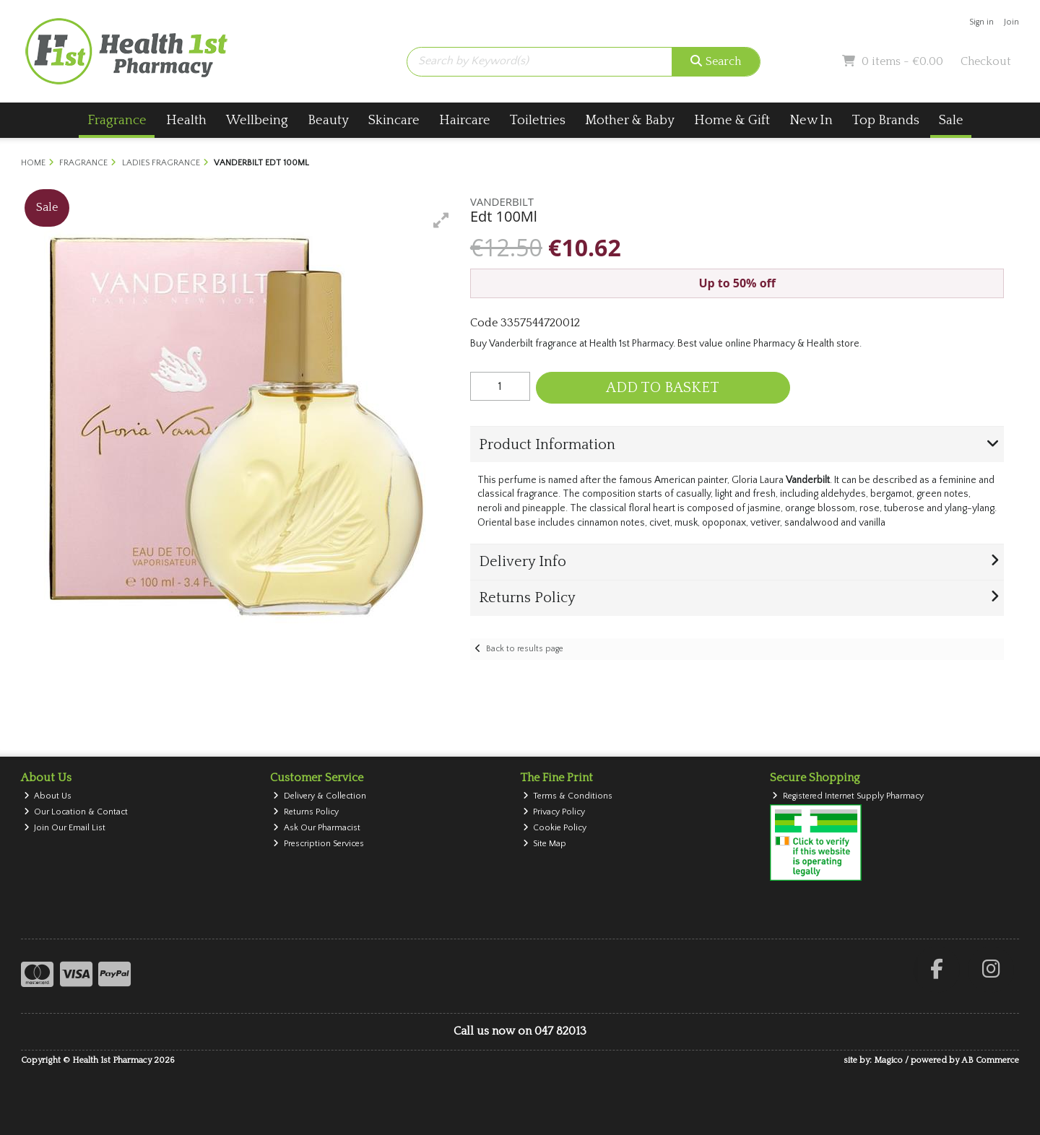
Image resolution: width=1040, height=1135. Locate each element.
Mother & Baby (630, 120)
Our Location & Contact (76, 812)
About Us (48, 796)
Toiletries (538, 120)
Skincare (394, 120)
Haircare (464, 120)
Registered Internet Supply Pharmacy (848, 796)
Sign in (981, 22)
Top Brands (885, 120)
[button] (441, 220)
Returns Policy (306, 812)
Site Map (545, 843)
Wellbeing (257, 120)
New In (811, 120)
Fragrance (117, 120)
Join (1011, 22)
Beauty (328, 120)
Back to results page (524, 648)
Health (186, 120)
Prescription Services (318, 843)
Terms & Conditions (568, 796)
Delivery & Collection (319, 796)
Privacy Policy (554, 812)
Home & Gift (732, 120)
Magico (888, 1060)
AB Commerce (990, 1060)
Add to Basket (662, 388)
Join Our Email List (65, 827)
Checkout (986, 61)
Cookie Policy (555, 827)
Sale (951, 120)
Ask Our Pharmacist (316, 827)
